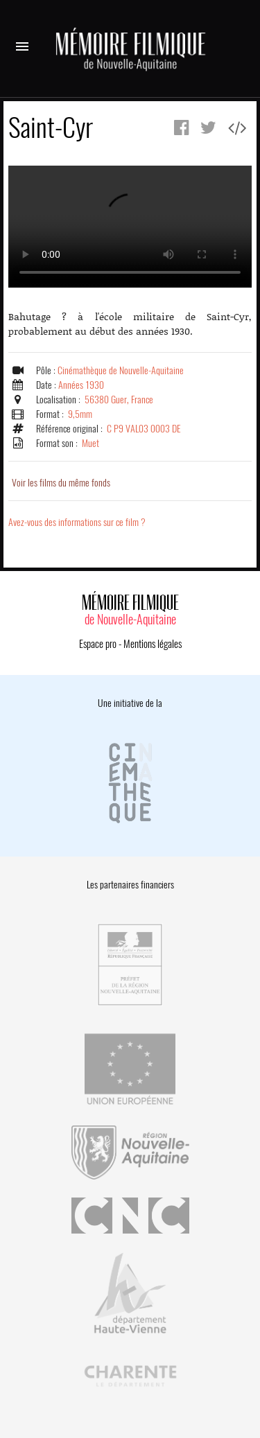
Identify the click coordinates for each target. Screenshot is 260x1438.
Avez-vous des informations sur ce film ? (77, 522)
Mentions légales (152, 644)
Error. (130, 227)
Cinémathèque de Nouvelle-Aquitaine (121, 370)
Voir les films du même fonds (61, 482)
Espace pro (97, 644)
